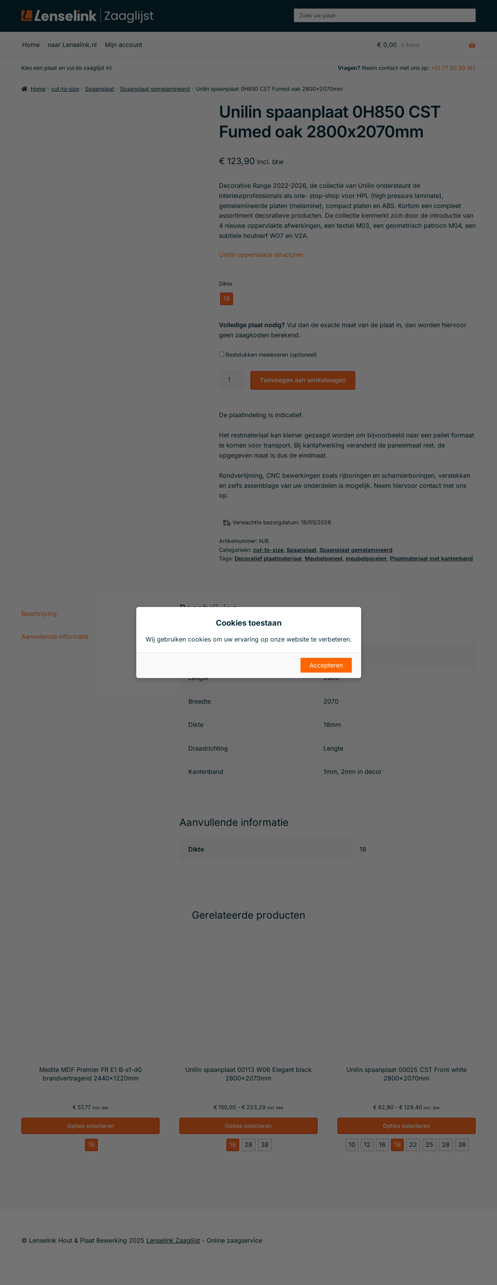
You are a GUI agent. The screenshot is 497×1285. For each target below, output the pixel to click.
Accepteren (326, 665)
